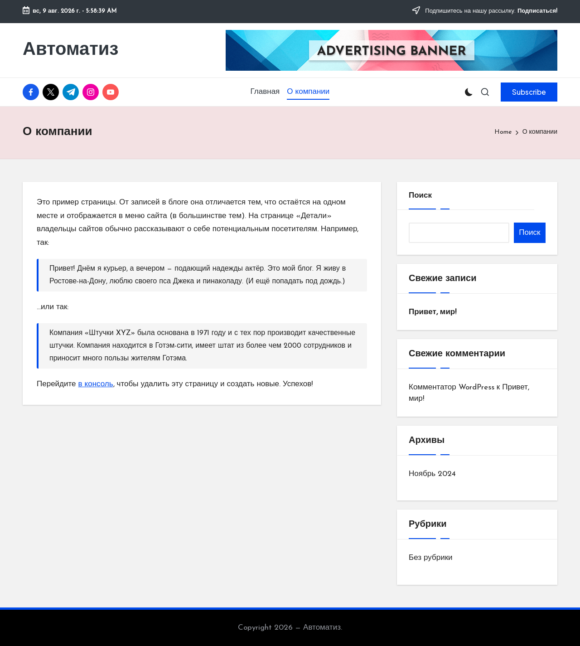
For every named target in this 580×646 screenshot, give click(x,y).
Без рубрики (431, 558)
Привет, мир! (432, 312)
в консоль (95, 384)
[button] (529, 92)
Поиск (420, 195)
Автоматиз (70, 50)
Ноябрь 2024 (432, 474)
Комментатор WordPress (451, 387)
